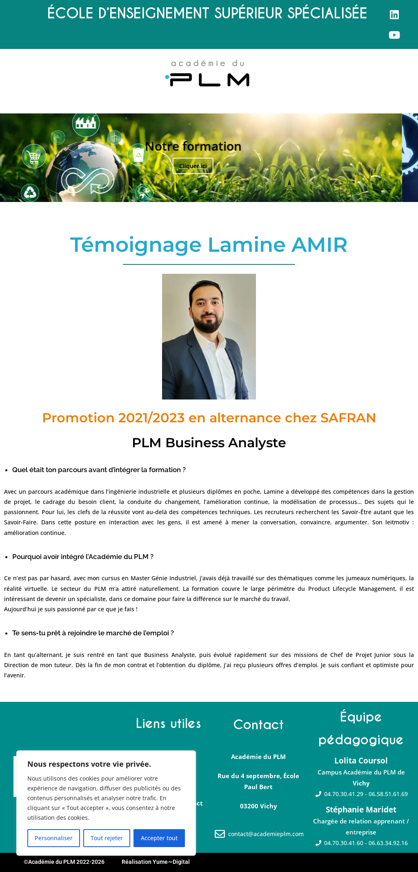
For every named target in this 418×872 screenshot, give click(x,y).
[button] (7, 105)
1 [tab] (196, 191)
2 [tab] (204, 191)
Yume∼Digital (171, 862)
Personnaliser (54, 838)
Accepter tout (159, 838)
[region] (106, 803)
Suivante (402, 158)
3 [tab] (213, 191)
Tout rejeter (107, 838)
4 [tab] (222, 191)
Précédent (16, 158)
